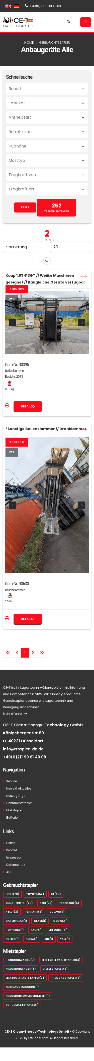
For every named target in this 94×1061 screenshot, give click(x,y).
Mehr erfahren (15, 714)
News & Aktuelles (18, 789)
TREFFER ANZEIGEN (56, 207)
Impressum (15, 858)
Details (28, 406)
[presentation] (12, 322)
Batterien (13, 818)
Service (11, 781)
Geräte (47, 240)
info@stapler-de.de (23, 749)
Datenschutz (15, 865)
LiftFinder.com (38, 1038)
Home (29, 42)
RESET (25, 207)
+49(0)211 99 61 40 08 (24, 757)
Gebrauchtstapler (54, 42)
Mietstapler (14, 810)
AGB (9, 872)
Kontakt (11, 850)
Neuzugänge (15, 796)
